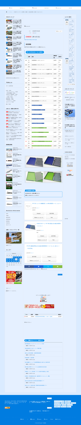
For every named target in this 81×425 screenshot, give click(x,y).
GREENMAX (8, 219)
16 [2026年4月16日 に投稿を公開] (13, 261)
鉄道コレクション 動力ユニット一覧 (69, 143)
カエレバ (37, 207)
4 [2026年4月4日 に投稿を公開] (18, 257)
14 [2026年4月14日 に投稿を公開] (9, 261)
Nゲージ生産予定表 (9, 85)
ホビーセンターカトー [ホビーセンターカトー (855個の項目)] (59, 401)
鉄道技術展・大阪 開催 (29, 357)
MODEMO (8, 221)
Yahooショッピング (38, 217)
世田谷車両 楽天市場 (70, 99)
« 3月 (7, 266)
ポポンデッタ (8, 224)
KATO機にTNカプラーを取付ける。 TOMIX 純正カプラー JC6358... (39, 411)
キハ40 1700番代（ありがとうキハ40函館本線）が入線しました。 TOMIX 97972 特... (17, 27)
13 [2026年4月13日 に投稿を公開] (7, 261)
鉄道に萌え (67, 156)
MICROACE (8, 217)
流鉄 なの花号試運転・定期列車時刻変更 (33, 353)
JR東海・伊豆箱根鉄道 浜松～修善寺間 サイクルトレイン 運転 (37, 376)
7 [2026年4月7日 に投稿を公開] (9, 259)
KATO (7, 213)
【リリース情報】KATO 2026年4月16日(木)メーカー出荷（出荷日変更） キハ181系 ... (17, 61)
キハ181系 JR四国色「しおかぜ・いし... (17, 177)
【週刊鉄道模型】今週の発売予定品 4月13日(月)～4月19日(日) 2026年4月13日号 (17, 50)
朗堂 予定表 (8, 104)
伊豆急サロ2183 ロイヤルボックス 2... (17, 150)
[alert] (14, 291)
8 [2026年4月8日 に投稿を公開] (11, 259)
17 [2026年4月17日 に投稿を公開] (16, 261)
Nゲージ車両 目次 (68, 146)
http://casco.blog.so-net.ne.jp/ (30, 39)
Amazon (39, 213)
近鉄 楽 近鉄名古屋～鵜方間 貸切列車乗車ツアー (34, 380)
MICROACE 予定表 (9, 98)
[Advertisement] (43, 4)
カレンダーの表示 (71, 84)
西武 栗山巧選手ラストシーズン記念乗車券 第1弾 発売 (36, 366)
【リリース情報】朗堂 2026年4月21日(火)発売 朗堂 (17, 71)
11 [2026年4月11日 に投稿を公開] (18, 259)
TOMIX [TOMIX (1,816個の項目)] (63, 406)
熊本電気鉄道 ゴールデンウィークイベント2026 (34, 343)
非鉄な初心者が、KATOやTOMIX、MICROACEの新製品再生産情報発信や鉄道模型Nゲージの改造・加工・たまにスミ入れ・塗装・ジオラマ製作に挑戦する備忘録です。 (16, 402)
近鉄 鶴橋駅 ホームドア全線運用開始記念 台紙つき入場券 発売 (37, 362)
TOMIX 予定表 (9, 96)
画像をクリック (14, 239)
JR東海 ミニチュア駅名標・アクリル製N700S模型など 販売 (37, 371)
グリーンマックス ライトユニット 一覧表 (69, 139)
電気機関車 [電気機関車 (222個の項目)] (68, 401)
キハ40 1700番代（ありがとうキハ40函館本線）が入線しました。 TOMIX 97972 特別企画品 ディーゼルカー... (39, 402)
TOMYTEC (8, 223)
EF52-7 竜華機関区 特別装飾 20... (17, 161)
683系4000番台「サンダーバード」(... (17, 198)
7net (52, 217)
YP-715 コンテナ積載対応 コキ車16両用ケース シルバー (46, 203)
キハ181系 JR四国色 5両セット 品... (17, 185)
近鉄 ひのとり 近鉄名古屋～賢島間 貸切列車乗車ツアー (36, 385)
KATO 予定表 (8, 90)
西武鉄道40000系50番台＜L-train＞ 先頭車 (43, 316)
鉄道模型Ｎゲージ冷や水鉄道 (70, 158)
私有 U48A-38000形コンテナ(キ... (13, 167)
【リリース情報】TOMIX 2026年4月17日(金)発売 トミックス (17, 38)
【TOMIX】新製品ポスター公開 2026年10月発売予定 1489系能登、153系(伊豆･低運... (17, 67)
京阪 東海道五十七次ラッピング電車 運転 (33, 348)
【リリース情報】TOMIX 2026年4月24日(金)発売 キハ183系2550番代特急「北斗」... (17, 33)
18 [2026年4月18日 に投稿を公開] (18, 261)
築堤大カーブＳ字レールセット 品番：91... (17, 171)
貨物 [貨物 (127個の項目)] (69, 406)
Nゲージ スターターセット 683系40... (17, 193)
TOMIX (7, 215)
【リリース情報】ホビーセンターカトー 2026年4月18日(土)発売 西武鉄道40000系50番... (17, 55)
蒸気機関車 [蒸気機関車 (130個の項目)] (57, 406)
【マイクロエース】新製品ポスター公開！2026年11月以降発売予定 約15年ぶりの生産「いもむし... (17, 22)
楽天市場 (52, 213)
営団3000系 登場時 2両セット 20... (17, 155)
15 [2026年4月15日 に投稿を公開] (11, 261)
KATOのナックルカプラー (69, 136)
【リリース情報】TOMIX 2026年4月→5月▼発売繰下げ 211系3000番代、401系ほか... (17, 44)
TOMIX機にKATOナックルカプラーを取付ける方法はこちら (70, 119)
